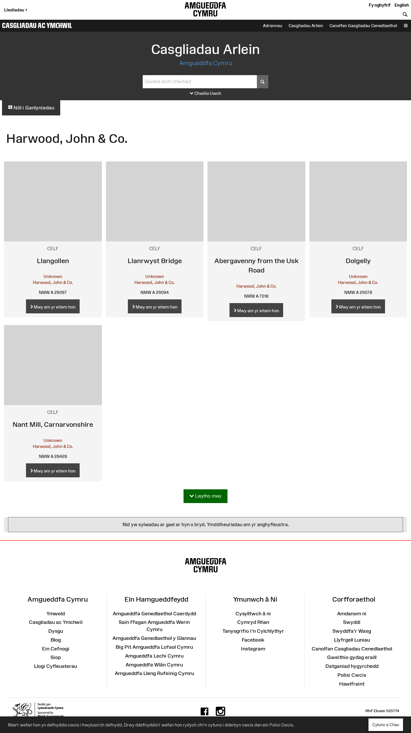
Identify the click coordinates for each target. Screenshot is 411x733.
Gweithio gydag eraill (351, 657)
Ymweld (56, 613)
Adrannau (272, 25)
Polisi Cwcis (281, 724)
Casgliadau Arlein (306, 25)
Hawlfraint (351, 684)
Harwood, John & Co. (53, 282)
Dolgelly (358, 261)
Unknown (52, 276)
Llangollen (53, 261)
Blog (56, 640)
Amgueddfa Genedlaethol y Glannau (154, 638)
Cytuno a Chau (387, 726)
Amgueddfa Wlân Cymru (154, 665)
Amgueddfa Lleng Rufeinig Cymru (154, 673)
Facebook (253, 640)
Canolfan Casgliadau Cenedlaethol (352, 649)
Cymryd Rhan (253, 622)
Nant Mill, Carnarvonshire (53, 424)
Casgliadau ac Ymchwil (37, 25)
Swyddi (351, 622)
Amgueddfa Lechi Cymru (154, 656)
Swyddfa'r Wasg (352, 631)
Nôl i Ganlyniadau (31, 108)
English (401, 5)
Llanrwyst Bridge (155, 261)
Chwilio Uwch (205, 93)
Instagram (253, 649)
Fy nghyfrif (379, 5)
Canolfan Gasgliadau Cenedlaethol (363, 25)
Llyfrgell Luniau (352, 640)
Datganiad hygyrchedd (351, 666)
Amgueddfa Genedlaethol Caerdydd (154, 613)
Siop (56, 657)
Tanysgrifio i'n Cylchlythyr (253, 631)
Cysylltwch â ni (253, 613)
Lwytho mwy (205, 496)
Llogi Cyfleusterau (55, 666)
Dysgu (55, 631)
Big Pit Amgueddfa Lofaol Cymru (154, 647)
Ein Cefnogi (55, 649)
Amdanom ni (351, 613)
